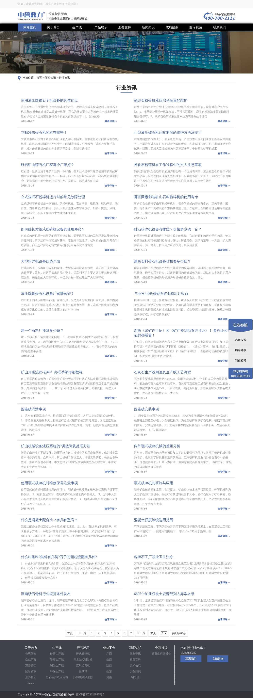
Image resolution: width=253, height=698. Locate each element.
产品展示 (100, 27)
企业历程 (30, 659)
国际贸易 (30, 671)
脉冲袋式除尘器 (83, 677)
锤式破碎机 (83, 653)
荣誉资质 (30, 665)
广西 (109, 653)
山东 (109, 671)
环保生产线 (57, 671)
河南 (109, 677)
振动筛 (83, 671)
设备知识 (135, 671)
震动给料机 (83, 665)
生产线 (77, 27)
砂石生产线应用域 (57, 677)
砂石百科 (135, 659)
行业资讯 (64, 77)
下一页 (141, 633)
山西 (109, 659)
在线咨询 (217, 658)
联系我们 (219, 27)
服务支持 (124, 27)
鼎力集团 (30, 677)
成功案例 (172, 27)
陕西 (109, 665)
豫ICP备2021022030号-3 (90, 694)
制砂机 (135, 677)
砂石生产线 (57, 653)
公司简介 (30, 653)
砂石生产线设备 (161, 653)
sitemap (30, 683)
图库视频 (195, 27)
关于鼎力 (53, 27)
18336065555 (188, 652)
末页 (153, 633)
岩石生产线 (57, 659)
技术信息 (135, 665)
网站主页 (29, 27)
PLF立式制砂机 (83, 659)
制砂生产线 (57, 665)
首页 (39, 77)
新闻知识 (148, 27)
